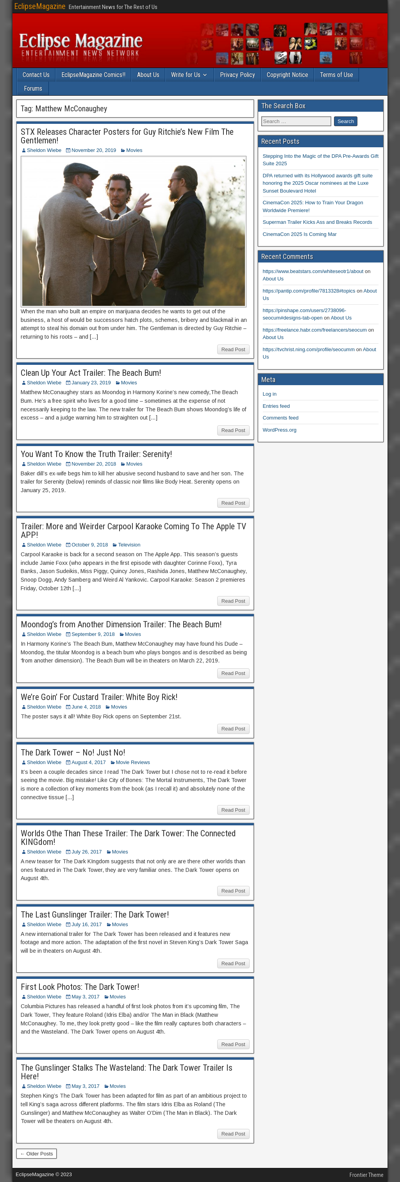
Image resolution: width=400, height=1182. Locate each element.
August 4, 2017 (88, 762)
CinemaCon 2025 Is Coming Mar (300, 234)
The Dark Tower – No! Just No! (73, 752)
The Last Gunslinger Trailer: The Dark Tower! (95, 915)
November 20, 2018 (93, 464)
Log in (270, 394)
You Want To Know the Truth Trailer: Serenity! (96, 454)
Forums (33, 88)
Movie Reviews (133, 762)
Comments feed (281, 418)
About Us (148, 75)
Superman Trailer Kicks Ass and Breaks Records (317, 222)
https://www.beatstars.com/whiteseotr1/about (313, 271)
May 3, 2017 (85, 997)
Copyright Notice (287, 75)
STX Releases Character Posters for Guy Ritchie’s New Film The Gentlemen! (127, 136)
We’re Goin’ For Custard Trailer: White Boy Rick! (99, 697)
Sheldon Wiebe (44, 150)
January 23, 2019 (91, 383)
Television (129, 545)
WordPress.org (279, 430)
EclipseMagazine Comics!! (93, 75)
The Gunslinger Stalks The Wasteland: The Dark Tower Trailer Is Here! (126, 1072)
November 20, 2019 (93, 150)
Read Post (233, 349)
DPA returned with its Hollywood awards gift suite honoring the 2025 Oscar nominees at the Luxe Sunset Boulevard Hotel (318, 183)
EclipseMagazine (40, 6)
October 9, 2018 (89, 545)
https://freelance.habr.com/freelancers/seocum (315, 330)
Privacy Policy (237, 75)
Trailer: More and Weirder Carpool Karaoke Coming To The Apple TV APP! (133, 530)
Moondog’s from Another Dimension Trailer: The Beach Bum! (121, 624)
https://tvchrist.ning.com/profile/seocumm (309, 349)
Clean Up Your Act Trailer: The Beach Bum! (91, 373)
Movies (134, 150)
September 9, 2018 (93, 634)
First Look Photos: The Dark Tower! (80, 987)
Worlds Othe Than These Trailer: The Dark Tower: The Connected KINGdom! (128, 837)
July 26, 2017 (86, 852)
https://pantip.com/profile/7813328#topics (309, 291)
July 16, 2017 (86, 924)
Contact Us (36, 75)
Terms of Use (336, 75)
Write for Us (185, 75)
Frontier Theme (367, 1174)
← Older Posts (36, 1154)
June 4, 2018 (86, 707)
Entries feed (276, 406)
